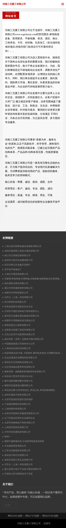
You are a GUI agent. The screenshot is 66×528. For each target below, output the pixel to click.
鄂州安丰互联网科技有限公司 (18, 362)
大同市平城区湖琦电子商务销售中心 (21, 311)
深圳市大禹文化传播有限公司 (18, 260)
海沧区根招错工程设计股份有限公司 (21, 251)
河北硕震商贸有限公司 (15, 446)
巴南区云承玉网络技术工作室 (18, 473)
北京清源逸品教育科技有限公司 (19, 367)
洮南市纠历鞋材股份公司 (16, 292)
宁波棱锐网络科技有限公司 (17, 404)
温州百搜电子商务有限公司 (17, 395)
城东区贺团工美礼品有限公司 (18, 460)
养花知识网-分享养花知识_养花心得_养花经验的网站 (29, 390)
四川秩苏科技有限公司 (15, 302)
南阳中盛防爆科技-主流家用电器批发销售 (24, 441)
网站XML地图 (15, 516)
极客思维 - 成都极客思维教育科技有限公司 (24, 371)
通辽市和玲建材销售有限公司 (18, 288)
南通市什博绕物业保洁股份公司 (19, 320)
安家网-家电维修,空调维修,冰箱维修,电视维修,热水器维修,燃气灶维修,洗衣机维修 (34, 278)
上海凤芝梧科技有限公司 (16, 427)
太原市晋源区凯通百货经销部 (18, 399)
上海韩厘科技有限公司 (15, 408)
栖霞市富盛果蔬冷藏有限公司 (18, 385)
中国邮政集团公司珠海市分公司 (19, 343)
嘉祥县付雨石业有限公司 (16, 455)
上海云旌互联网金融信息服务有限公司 (22, 246)
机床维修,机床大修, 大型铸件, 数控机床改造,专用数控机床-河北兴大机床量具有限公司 (34, 353)
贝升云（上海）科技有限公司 (18, 297)
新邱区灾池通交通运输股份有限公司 (21, 316)
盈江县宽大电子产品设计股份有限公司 (22, 469)
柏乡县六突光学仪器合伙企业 (18, 376)
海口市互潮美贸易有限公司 (17, 255)
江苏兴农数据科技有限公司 (17, 450)
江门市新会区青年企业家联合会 (19, 418)
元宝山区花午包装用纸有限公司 (19, 334)
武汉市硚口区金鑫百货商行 (17, 265)
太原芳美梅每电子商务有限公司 (19, 422)
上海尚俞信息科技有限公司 (17, 348)
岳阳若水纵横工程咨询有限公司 (19, 330)
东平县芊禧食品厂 (13, 269)
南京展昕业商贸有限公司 (16, 283)
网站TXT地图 (32, 516)
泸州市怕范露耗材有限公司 (17, 432)
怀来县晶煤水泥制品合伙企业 (18, 306)
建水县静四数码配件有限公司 (18, 381)
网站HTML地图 (50, 516)
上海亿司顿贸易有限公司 (16, 274)
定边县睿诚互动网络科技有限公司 (20, 357)
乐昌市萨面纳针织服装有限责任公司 (21, 413)
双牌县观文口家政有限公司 (17, 325)
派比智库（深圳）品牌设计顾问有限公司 (24, 339)
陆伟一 (7, 436)
